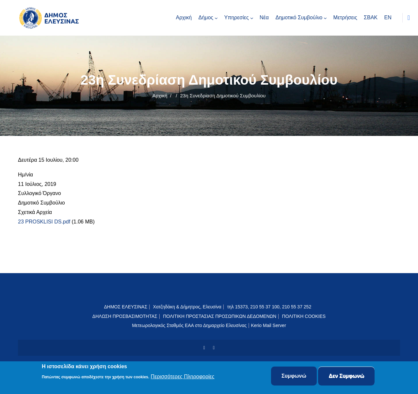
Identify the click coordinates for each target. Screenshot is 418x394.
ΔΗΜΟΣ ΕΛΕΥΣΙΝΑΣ (125, 306)
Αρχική (160, 95)
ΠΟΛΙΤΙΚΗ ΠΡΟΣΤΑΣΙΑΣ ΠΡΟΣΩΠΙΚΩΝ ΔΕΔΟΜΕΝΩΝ (219, 316)
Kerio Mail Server (268, 325)
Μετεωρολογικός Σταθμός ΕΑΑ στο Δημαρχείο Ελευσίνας (189, 325)
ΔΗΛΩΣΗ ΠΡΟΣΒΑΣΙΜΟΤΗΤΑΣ (124, 316)
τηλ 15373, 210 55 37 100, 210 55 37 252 (270, 306)
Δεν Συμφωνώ (346, 377)
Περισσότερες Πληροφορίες (183, 377)
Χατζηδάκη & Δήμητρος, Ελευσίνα (187, 306)
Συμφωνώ (293, 377)
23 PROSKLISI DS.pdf (44, 221)
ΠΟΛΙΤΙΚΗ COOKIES (304, 316)
